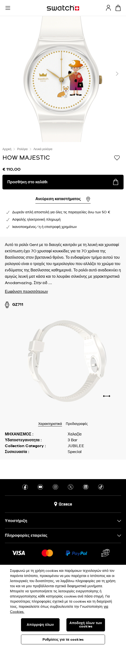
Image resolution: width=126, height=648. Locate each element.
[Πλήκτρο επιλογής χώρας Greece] (63, 504)
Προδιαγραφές (77, 424)
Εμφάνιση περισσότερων (26, 292)
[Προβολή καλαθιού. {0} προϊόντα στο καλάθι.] (118, 8)
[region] (63, 606)
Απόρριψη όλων (40, 625)
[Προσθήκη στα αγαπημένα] (117, 157)
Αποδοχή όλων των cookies (85, 624)
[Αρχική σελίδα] (63, 8)
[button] (8, 8)
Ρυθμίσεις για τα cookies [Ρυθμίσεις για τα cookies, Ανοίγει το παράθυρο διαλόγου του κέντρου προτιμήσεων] (63, 639)
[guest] (108, 8)
